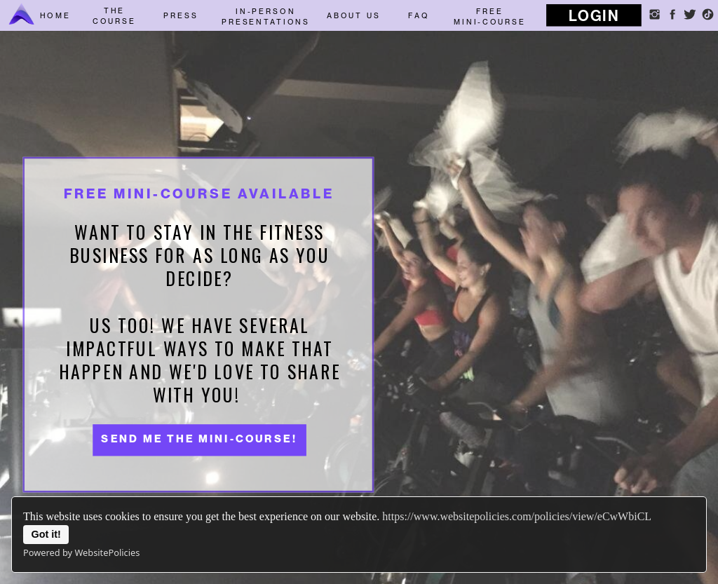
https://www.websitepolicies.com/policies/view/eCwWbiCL (516, 516)
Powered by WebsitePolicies (81, 552)
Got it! (46, 534)
